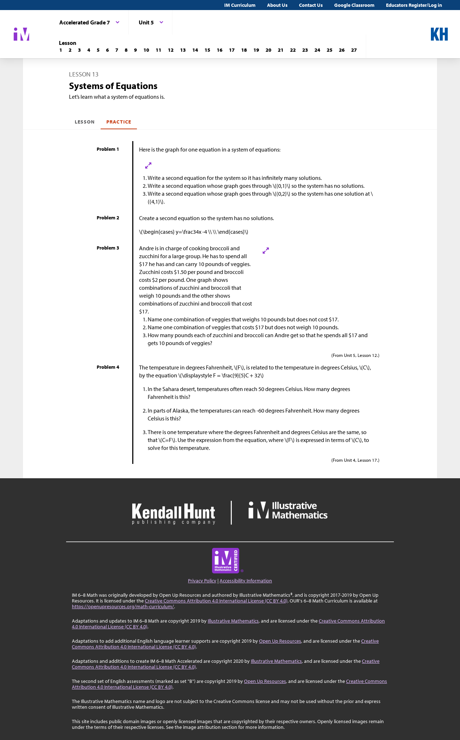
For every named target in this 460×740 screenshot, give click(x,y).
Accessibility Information (246, 580)
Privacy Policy (202, 580)
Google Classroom (354, 5)
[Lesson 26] (342, 50)
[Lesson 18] (244, 50)
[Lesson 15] (207, 50)
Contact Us (311, 5)
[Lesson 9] (135, 50)
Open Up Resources (280, 641)
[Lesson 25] (329, 50)
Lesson (85, 121)
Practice (118, 121)
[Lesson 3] (79, 50)
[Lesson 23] (305, 50)
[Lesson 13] (183, 50)
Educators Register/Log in (414, 5)
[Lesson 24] (317, 50)
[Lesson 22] (293, 50)
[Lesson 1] (60, 50)
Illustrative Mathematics (233, 621)
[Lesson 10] (146, 50)
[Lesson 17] (232, 50)
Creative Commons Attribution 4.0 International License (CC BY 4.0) (216, 600)
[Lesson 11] (158, 50)
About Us (277, 5)
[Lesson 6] (107, 50)
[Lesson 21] (281, 50)
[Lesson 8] (126, 50)
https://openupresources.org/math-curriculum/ (123, 606)
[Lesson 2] (70, 50)
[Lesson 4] (88, 50)
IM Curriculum (240, 5)
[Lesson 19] (256, 50)
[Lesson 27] (354, 50)
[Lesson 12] (171, 50)
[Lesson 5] (98, 50)
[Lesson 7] (116, 50)
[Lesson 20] (268, 50)
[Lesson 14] (195, 50)
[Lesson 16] (219, 50)
